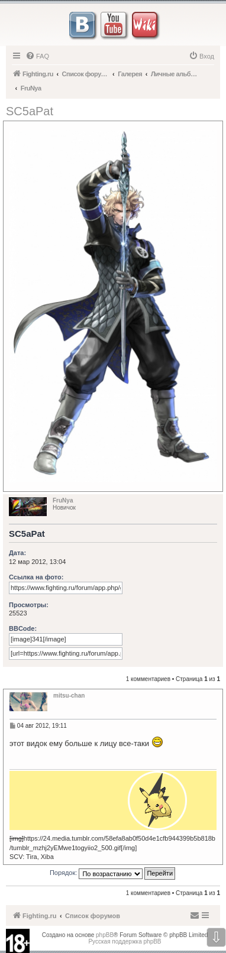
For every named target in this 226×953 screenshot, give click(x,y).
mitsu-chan (69, 695)
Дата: (17, 552)
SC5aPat (29, 111)
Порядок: (112, 873)
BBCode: (23, 628)
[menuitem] (37, 56)
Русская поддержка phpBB (124, 941)
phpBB (105, 935)
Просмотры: (29, 604)
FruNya (63, 500)
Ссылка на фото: (36, 577)
